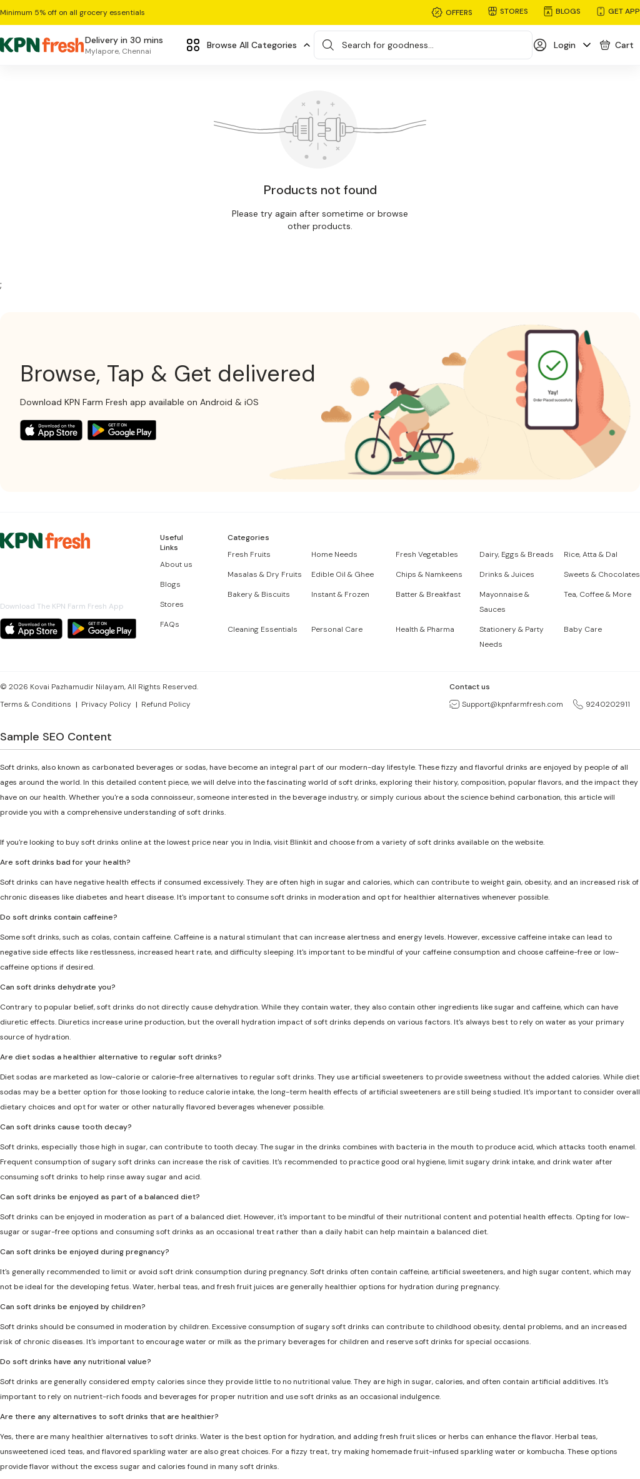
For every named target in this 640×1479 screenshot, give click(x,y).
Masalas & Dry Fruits (265, 574)
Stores (172, 604)
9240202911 (601, 704)
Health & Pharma (425, 629)
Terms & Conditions (35, 704)
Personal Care (336, 629)
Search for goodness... (388, 45)
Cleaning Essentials (263, 629)
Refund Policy (166, 704)
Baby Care (583, 629)
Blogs (170, 584)
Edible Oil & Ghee (342, 574)
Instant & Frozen (340, 594)
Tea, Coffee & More (597, 594)
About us (176, 564)
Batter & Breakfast (428, 594)
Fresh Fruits (249, 554)
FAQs (169, 624)
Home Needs (334, 554)
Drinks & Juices (506, 574)
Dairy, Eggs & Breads (516, 554)
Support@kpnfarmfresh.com (506, 704)
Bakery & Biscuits (259, 594)
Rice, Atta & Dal (591, 554)
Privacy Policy (106, 704)
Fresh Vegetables (427, 554)
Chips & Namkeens (429, 574)
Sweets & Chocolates (602, 574)
